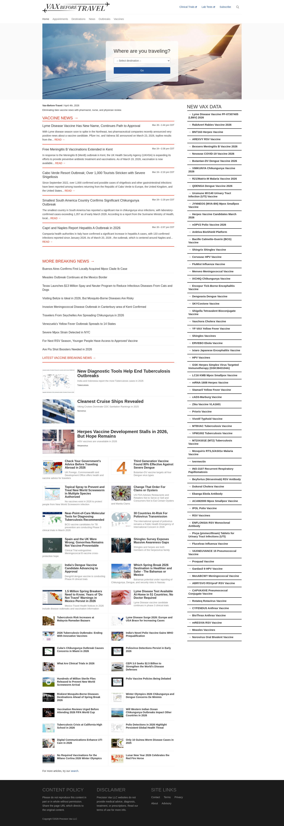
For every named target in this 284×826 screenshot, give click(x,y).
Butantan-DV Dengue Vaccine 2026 (214, 160)
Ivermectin (199, 461)
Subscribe (225, 6)
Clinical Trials (186, 6)
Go (142, 70)
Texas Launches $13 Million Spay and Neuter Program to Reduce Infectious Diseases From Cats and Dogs (107, 287)
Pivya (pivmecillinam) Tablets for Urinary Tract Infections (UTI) (211, 535)
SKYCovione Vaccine (205, 303)
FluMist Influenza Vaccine (208, 264)
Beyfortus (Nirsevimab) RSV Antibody (216, 479)
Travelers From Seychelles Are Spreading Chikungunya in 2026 (83, 315)
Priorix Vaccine (202, 411)
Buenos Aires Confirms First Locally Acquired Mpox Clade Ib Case (84, 268)
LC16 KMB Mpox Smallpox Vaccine (214, 375)
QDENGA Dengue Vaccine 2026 (212, 185)
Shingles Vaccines (204, 335)
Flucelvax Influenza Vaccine (210, 543)
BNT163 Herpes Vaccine (207, 131)
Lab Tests (207, 6)
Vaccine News (57, 118)
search (74, 771)
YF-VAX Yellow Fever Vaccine (211, 328)
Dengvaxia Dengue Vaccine (209, 296)
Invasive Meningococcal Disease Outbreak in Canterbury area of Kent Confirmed (94, 306)
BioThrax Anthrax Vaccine (209, 615)
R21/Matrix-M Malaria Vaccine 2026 (214, 178)
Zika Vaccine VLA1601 (206, 404)
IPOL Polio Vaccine (204, 508)
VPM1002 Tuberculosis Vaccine (212, 433)
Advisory (167, 803)
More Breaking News (65, 261)
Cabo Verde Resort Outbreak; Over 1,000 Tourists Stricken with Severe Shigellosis (93, 175)
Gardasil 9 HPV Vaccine (207, 568)
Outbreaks (104, 19)
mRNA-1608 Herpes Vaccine (210, 382)
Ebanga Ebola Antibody (207, 493)
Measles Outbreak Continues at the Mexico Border (74, 277)
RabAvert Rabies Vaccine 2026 (211, 124)
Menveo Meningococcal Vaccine (212, 271)
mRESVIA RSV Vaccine (207, 622)
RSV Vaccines (201, 515)
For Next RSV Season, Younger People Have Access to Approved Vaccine (90, 340)
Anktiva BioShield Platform (209, 231)
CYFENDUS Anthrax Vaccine (210, 608)
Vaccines (119, 19)
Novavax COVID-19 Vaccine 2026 (213, 153)
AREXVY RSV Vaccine (206, 139)
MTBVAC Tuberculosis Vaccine (212, 425)
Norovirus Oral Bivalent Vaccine (212, 637)
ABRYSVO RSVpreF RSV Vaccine (213, 583)
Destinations (78, 19)
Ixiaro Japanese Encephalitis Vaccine (216, 350)
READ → (59, 139)
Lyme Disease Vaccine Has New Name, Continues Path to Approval (91, 126)
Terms (167, 797)
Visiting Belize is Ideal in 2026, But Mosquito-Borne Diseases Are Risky (88, 298)
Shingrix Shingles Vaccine (209, 249)
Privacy (178, 797)
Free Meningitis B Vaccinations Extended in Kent (77, 149)
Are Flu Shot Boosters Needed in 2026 (67, 349)
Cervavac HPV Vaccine (207, 256)
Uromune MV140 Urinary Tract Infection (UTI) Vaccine (209, 195)
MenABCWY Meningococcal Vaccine (215, 575)
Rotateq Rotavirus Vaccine (209, 600)
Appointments (60, 19)
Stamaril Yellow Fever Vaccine (211, 389)
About (154, 803)
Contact (155, 797)
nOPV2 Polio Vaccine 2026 (209, 224)
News (92, 19)
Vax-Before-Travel (80, 7)
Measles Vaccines (203, 629)
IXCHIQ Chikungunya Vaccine (211, 278)
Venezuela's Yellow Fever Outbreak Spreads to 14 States (79, 323)
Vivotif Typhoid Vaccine (207, 418)
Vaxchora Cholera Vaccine (209, 321)
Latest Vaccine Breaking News (67, 357)
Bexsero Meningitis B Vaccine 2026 (214, 146)
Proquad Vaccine (203, 561)
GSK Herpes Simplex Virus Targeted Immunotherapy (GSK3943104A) (213, 366)
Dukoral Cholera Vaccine (208, 486)
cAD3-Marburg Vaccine (207, 397)
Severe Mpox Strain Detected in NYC (66, 332)
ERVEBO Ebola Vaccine (207, 343)
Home (45, 19)
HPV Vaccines (201, 357)
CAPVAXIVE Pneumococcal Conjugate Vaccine (208, 592)
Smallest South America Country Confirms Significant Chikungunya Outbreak (90, 202)
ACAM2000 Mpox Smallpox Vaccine (215, 500)
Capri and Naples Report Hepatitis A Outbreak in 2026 (81, 228)
